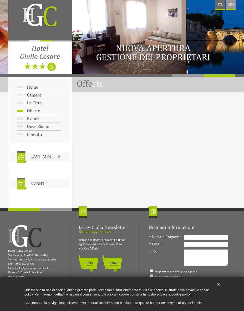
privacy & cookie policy (174, 294)
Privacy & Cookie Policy (22, 272)
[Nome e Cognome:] (206, 237)
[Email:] (206, 244)
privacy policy (189, 271)
